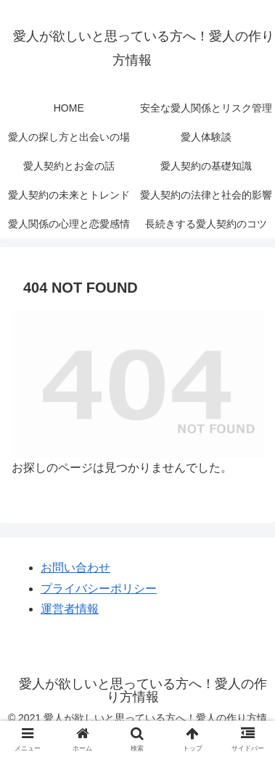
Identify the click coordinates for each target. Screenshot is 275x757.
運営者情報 (70, 609)
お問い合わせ (75, 567)
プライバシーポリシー (99, 588)
